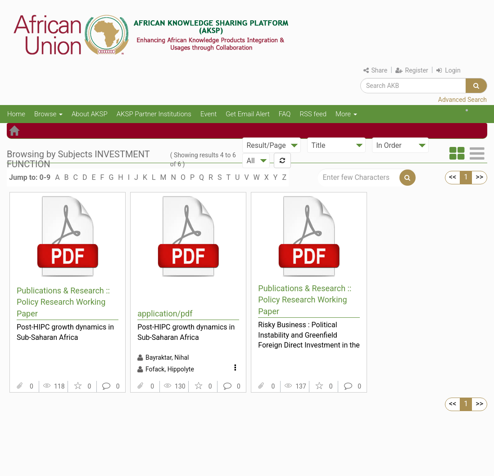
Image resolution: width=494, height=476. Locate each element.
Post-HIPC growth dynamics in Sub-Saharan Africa (65, 332)
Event (208, 114)
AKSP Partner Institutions (154, 114)
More (346, 114)
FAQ (285, 114)
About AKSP (90, 114)
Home (16, 114)
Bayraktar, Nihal (167, 357)
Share (375, 70)
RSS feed (312, 114)
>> (479, 177)
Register (411, 70)
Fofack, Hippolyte (169, 369)
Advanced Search (462, 99)
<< (452, 177)
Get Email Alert (248, 114)
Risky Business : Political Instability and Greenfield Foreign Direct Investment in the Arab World (309, 334)
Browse (48, 114)
